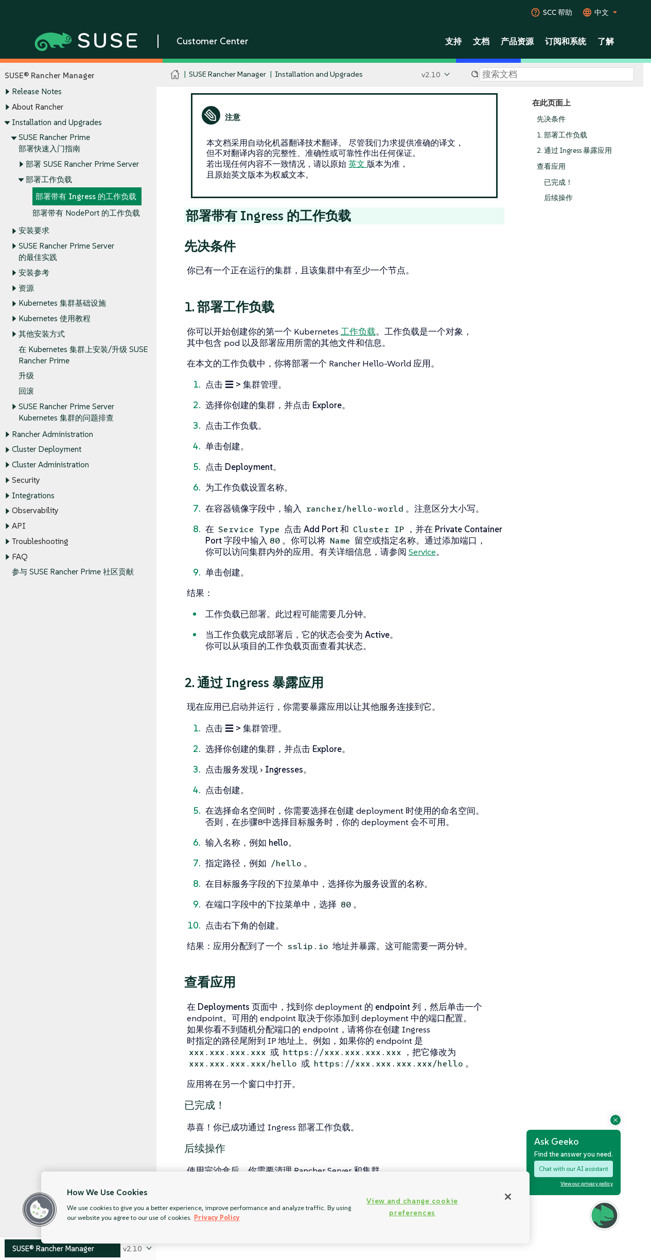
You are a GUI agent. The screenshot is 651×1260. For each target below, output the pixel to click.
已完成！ (558, 182)
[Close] (508, 1196)
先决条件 (551, 119)
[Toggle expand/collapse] (7, 92)
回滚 (26, 391)
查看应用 (551, 166)
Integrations (33, 495)
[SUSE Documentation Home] (175, 75)
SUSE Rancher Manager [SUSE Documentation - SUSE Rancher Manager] (227, 74)
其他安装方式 (42, 334)
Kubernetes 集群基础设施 (62, 303)
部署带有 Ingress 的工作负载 (86, 196)
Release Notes (37, 92)
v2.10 (431, 74)
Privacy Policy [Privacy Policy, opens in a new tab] (217, 1217)
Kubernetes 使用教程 (55, 318)
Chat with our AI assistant (573, 1168)
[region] (285, 1207)
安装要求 (34, 231)
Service (422, 551)
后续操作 (558, 198)
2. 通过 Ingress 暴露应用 (574, 151)
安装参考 (34, 272)
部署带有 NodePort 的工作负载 (86, 213)
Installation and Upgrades (57, 122)
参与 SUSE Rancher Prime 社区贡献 (73, 572)
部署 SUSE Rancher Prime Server (82, 164)
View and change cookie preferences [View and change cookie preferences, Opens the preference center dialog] (412, 1206)
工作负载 (358, 331)
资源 (26, 288)
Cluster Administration (50, 465)
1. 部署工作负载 (562, 135)
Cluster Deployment (46, 449)
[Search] (557, 74)
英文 (357, 164)
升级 (26, 376)
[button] (39, 1209)
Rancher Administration (52, 434)
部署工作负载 (49, 179)
